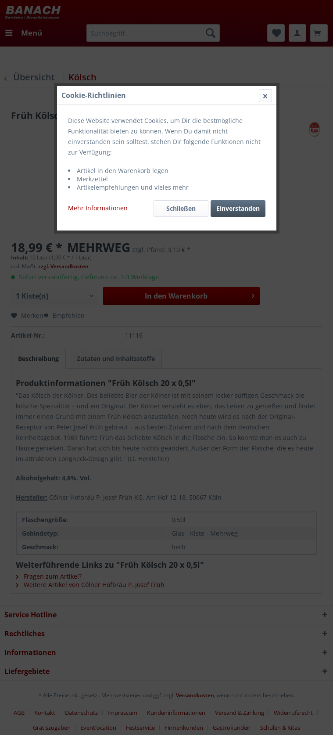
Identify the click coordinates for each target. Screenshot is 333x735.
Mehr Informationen (98, 208)
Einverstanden (238, 208)
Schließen (181, 208)
